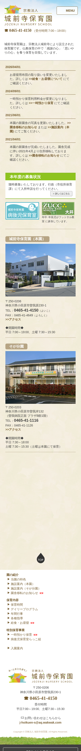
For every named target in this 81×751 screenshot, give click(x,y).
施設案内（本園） (21, 584)
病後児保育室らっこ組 (24, 639)
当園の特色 (16, 579)
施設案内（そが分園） (24, 588)
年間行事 (15, 613)
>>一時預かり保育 (41, 181)
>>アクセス (13, 398)
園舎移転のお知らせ (22, 593)
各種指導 (15, 618)
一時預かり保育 (19, 634)
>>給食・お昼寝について (45, 157)
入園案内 (15, 648)
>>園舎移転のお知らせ (44, 234)
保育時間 (15, 604)
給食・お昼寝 (18, 622)
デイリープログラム (22, 609)
